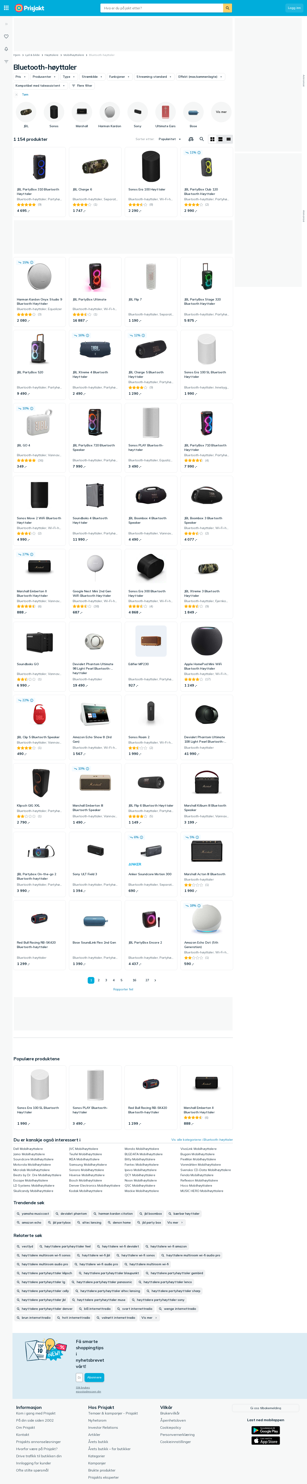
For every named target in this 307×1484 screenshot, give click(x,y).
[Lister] (6, 36)
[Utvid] (6, 24)
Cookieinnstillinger (175, 1416)
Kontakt (22, 1409)
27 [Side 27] (146, 980)
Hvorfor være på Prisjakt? (37, 1423)
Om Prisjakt (25, 1402)
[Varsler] (6, 49)
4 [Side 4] (112, 980)
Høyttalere (51, 55)
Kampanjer (97, 1437)
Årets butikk (98, 1416)
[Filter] (6, 61)
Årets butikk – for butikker (109, 1423)
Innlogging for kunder (33, 1437)
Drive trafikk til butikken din (39, 1430)
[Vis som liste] (220, 139)
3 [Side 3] (105, 980)
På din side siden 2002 (35, 1395)
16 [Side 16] (133, 980)
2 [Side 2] (97, 980)
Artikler (94, 1409)
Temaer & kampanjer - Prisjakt (113, 1388)
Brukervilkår (170, 1388)
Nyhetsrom (97, 1395)
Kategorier (96, 1430)
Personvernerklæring (177, 1409)
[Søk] (227, 8)
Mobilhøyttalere (74, 55)
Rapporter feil (123, 989)
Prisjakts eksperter (103, 1452)
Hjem (16, 55)
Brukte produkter (101, 1445)
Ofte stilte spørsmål (32, 1445)
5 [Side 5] (120, 980)
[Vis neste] (155, 980)
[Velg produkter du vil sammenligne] (191, 139)
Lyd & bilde (32, 55)
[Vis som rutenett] (212, 139)
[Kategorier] (6, 8)
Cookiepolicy (170, 1402)
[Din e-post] (106, 1352)
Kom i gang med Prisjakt (36, 1388)
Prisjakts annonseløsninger (38, 1416)
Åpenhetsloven (173, 1395)
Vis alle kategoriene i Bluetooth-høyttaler (202, 1140)
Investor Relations (103, 1402)
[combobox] (161, 8)
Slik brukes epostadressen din (96, 1362)
